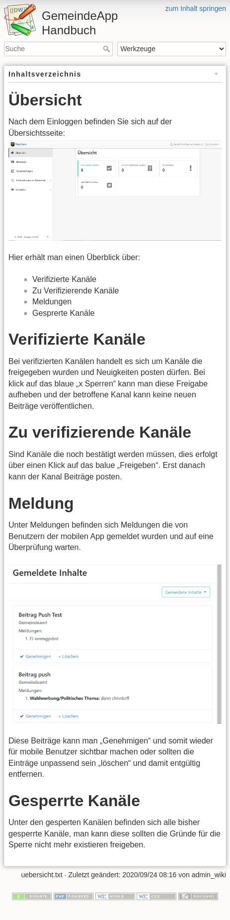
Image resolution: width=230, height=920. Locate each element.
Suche (107, 48)
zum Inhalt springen (195, 8)
